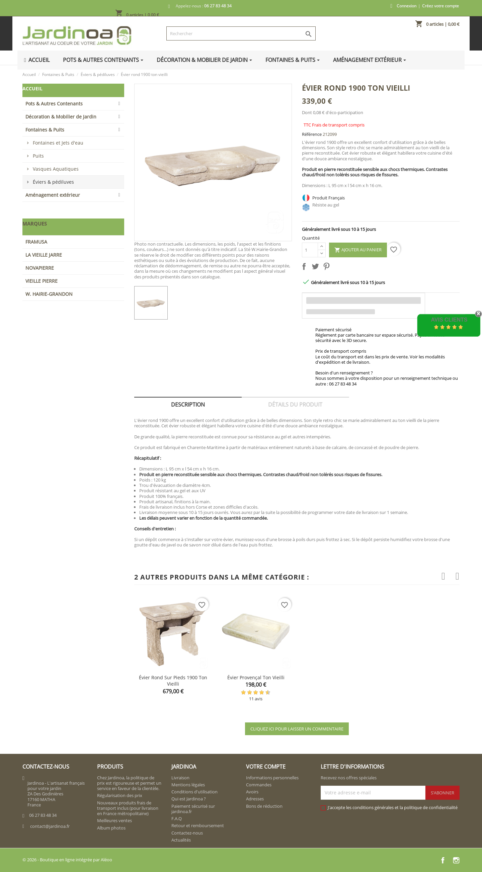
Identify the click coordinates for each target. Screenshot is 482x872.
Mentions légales (188, 785)
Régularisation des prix (119, 795)
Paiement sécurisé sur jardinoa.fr (193, 808)
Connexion (406, 6)
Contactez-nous (187, 833)
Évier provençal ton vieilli (256, 677)
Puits (38, 156)
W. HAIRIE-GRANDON (49, 294)
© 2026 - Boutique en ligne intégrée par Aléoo (67, 860)
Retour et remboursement (197, 825)
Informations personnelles (272, 778)
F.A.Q (176, 818)
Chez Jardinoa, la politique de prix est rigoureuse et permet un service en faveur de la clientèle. (129, 783)
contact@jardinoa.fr (50, 826)
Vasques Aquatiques (56, 169)
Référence (312, 134)
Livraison (180, 778)
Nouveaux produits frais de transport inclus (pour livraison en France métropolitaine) (127, 808)
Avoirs (252, 792)
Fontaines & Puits (44, 129)
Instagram (456, 860)
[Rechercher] (240, 33)
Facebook (442, 860)
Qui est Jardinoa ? (188, 799)
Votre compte (266, 766)
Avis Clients (449, 320)
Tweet (316, 267)
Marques (34, 223)
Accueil (32, 88)
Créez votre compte (440, 6)
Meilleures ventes (114, 820)
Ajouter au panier (358, 250)
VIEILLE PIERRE (41, 281)
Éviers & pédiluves (53, 182)
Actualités (181, 840)
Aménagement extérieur (52, 195)
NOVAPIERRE (39, 268)
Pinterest (327, 267)
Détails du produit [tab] (295, 404)
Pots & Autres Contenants (54, 103)
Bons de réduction (264, 806)
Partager (305, 267)
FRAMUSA (36, 242)
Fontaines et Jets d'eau (58, 143)
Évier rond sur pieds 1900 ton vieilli (173, 680)
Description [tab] (188, 404)
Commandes (258, 785)
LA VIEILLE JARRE (43, 255)
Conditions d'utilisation (194, 792)
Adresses (255, 799)
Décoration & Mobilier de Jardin (60, 116)
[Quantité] (310, 250)
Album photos (111, 828)
